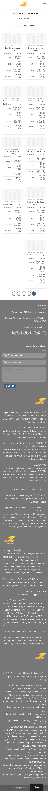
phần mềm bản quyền (28, 701)
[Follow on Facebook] (44, 333)
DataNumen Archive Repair (12, 49)
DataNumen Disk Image (36, 255)
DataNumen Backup (35, 101)
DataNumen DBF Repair (12, 204)
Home (12, 13)
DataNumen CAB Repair (36, 151)
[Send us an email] (26, 333)
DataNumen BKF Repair (12, 101)
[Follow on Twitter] (30, 333)
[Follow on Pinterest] (21, 333)
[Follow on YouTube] (13, 333)
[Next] (14, 293)
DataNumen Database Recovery (35, 203)
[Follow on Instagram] (39, 333)
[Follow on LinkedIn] (17, 333)
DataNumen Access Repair (35, 49)
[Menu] (44, 4)
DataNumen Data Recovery (12, 152)
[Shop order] (24, 25)
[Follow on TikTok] (35, 333)
